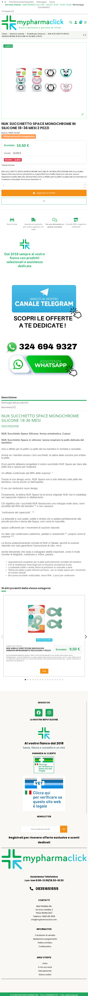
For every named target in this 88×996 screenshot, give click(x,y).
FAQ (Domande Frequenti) (21, 2)
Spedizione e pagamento (45, 939)
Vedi (44, 671)
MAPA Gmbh (14, 132)
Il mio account (45, 967)
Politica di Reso (45, 942)
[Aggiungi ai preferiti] (44, 201)
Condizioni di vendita (45, 935)
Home (52, 2)
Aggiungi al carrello (44, 193)
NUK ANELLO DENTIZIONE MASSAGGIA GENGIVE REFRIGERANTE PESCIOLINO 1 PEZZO (28, 649)
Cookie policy (45, 946)
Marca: (4, 133)
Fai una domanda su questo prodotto (54, 225)
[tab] (44, 408)
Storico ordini (45, 974)
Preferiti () (7, 11)
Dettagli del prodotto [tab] (15, 403)
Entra (45, 963)
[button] (25, 679)
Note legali (41, 2)
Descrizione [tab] (9, 397)
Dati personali (44, 971)
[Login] (75, 22)
